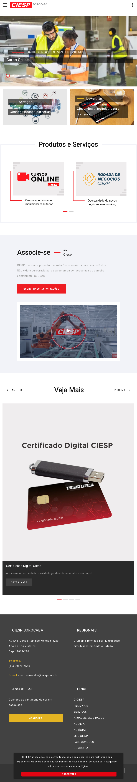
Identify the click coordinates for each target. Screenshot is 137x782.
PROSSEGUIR (69, 774)
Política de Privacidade (72, 761)
